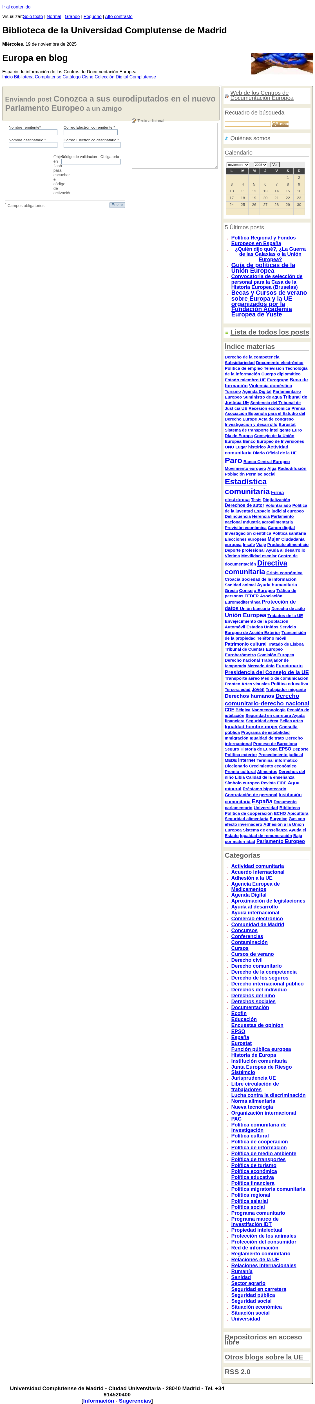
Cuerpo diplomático (280, 374)
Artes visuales (255, 684)
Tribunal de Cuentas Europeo (254, 649)
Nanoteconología (268, 710)
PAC (236, 1119)
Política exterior (241, 754)
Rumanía (242, 1271)
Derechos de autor (244, 505)
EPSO (285, 749)
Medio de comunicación (284, 678)
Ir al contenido (16, 7)
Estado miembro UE (245, 379)
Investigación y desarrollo (251, 424)
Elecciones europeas (245, 539)
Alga (271, 468)
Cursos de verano (252, 954)
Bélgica (243, 710)
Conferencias (247, 936)
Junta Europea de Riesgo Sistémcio (261, 1069)
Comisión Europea (275, 655)
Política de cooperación (248, 813)
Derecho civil (247, 960)
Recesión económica (269, 408)
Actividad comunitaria (257, 866)
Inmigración (236, 738)
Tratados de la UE (285, 615)
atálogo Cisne (77, 76)
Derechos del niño (253, 995)
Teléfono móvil (272, 638)
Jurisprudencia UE (253, 1078)
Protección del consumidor (263, 1242)
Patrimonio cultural (246, 643)
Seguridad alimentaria (246, 819)
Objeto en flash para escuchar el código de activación (62, 175)
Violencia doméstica (270, 385)
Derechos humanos (249, 696)
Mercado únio (261, 666)
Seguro (232, 749)
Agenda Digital (256, 391)
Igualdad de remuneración (266, 835)
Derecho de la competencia (252, 357)
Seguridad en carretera (268, 715)
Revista (268, 783)
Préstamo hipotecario (264, 788)
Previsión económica (246, 527)
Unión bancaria (255, 608)
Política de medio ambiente (263, 1153)
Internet (246, 760)
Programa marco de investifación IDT (254, 1221)
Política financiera (252, 1183)
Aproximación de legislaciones (268, 901)
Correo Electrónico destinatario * (91, 140)
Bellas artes (291, 721)
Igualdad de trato (267, 738)
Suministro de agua (262, 397)
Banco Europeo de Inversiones (273, 441)
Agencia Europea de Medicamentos (255, 886)
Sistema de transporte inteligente (258, 430)
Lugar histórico (250, 447)
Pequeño (93, 16)
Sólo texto (33, 16)
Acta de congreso (276, 419)
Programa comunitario (258, 1213)
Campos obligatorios (24, 205)
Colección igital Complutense (125, 76)
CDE (229, 709)
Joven (258, 689)
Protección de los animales (263, 1236)
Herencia (261, 516)
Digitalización (276, 499)
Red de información (254, 1248)
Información (98, 1401)
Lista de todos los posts (269, 332)
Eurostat (287, 424)
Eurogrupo (278, 380)
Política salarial (249, 1201)
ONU (229, 446)
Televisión (274, 368)
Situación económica (256, 1307)
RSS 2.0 (237, 1372)
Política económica (254, 1171)
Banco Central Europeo (266, 461)
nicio (7, 76)
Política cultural (250, 1136)
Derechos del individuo (259, 990)
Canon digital (281, 527)
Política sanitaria (289, 533)
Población (235, 474)
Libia (240, 777)
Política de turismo (253, 1165)
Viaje (261, 544)
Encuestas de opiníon (257, 1025)
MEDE (231, 760)
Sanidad (241, 1277)
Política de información (259, 1147)
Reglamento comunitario (260, 1253)
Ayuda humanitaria (277, 584)
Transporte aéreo (242, 678)
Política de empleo (244, 368)
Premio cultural (240, 771)
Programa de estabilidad (265, 732)
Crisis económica (284, 572)
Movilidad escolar (259, 555)
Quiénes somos (250, 138)
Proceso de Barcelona (275, 743)
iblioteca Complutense (37, 76)
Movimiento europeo (245, 468)
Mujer (274, 539)
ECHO (280, 813)
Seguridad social (251, 1301)
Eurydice (278, 819)
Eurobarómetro (240, 654)
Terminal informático (277, 760)
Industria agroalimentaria (268, 522)
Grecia (231, 590)
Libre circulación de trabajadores (255, 1086)
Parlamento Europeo (280, 841)
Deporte (300, 749)
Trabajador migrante (286, 689)
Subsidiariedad (239, 362)
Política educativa (289, 683)
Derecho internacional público (267, 984)
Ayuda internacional (255, 913)
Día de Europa (239, 435)
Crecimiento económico (272, 766)
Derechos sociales (253, 1001)
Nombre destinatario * (27, 140)
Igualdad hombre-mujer (251, 726)
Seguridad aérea (262, 721)
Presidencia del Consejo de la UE (267, 672)
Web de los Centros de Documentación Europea (261, 95)
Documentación (250, 1007)
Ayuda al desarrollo (285, 550)
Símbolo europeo (242, 782)
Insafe (249, 544)
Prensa (298, 408)
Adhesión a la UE (251, 878)
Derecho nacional (242, 660)
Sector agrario (248, 1283)
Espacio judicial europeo (279, 511)
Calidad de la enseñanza (270, 777)
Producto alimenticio (288, 544)
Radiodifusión (292, 468)
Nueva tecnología (252, 1107)
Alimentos (267, 771)
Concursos (244, 930)
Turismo (233, 391)
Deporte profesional (245, 550)
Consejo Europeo (257, 590)
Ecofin (239, 1013)
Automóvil (235, 627)
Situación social (250, 1313)
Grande (72, 16)
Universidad (266, 807)
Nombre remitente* (25, 127)
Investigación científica (248, 533)
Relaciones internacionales (263, 1265)
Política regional (250, 1195)
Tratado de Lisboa (286, 644)
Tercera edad (237, 689)
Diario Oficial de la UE (275, 452)
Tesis (256, 500)
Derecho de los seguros (259, 978)
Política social (248, 1207)
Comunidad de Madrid (257, 924)
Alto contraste (119, 16)
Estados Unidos (262, 626)
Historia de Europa (259, 749)
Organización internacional (263, 1113)
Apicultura (298, 813)
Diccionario (236, 765)
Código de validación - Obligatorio (90, 157)
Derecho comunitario (256, 966)
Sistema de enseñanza (265, 830)
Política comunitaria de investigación (258, 1127)
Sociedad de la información (269, 579)
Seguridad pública (253, 1295)
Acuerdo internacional (257, 872)
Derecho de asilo (288, 608)
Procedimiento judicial (280, 754)
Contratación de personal (251, 794)
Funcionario (289, 665)
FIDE (282, 783)
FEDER (252, 596)
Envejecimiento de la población (256, 621)
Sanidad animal (240, 584)
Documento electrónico (279, 362)
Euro (297, 430)
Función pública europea (261, 1049)
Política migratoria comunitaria (268, 1189)
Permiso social (261, 474)
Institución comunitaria (259, 1061)
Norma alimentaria (253, 1101)
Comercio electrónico (257, 918)
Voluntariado (278, 505)
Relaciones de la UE (255, 1259)
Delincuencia (238, 516)
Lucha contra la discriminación (268, 1095)
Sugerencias (135, 1401)
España (262, 801)
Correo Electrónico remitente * (89, 127)
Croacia (232, 579)
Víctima (232, 555)
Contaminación (249, 942)
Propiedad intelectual (256, 1230)
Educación (244, 1019)
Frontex (232, 684)
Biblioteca (289, 807)
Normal (54, 16)
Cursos (240, 948)
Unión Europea (245, 615)
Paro (233, 460)
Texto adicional (150, 120)
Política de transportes (258, 1159)
